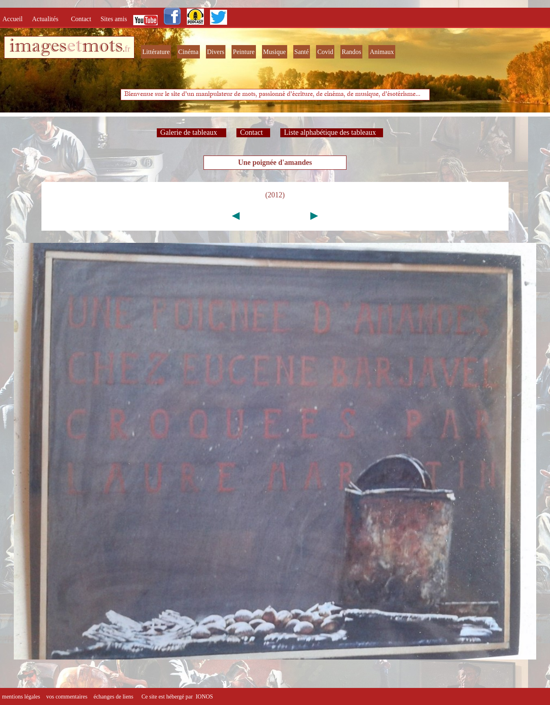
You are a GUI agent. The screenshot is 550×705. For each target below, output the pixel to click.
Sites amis (113, 18)
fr (127, 48)
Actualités (47, 18)
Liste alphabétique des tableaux (331, 132)
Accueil (14, 18)
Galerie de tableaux (191, 132)
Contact (82, 18)
